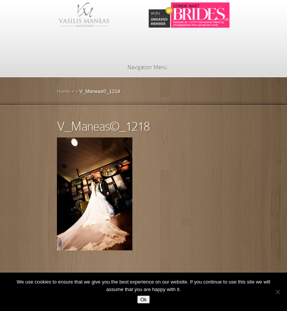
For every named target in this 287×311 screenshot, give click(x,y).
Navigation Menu (142, 67)
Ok (143, 299)
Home (63, 91)
